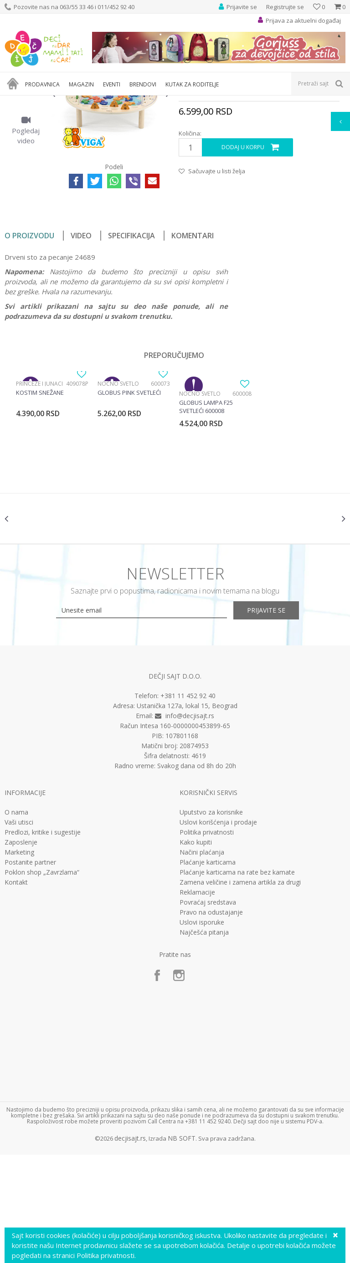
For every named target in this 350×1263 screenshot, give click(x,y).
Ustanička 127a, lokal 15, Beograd (187, 814)
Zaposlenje (21, 950)
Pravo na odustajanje (211, 1020)
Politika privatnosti (207, 940)
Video (81, 336)
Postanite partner (30, 970)
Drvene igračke (231, 101)
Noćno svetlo (118, 484)
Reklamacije (197, 1000)
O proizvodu (29, 336)
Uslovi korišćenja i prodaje (218, 930)
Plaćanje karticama (208, 970)
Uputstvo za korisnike (211, 920)
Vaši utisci (19, 930)
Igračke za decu (85, 101)
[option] (25, 148)
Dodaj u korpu (242, 248)
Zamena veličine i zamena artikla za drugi (240, 990)
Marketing (19, 960)
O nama (16, 920)
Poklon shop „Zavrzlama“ (42, 980)
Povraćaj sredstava (208, 1010)
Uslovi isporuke (202, 1030)
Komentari (192, 336)
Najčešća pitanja (204, 1040)
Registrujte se (285, 7)
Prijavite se (275, 718)
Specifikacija (131, 336)
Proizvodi (46, 101)
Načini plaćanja (202, 960)
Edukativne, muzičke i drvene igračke (159, 101)
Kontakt (16, 990)
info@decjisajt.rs (189, 824)
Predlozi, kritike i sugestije (43, 940)
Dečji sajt (16, 101)
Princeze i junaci (39, 484)
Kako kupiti (196, 950)
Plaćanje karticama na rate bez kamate (237, 980)
